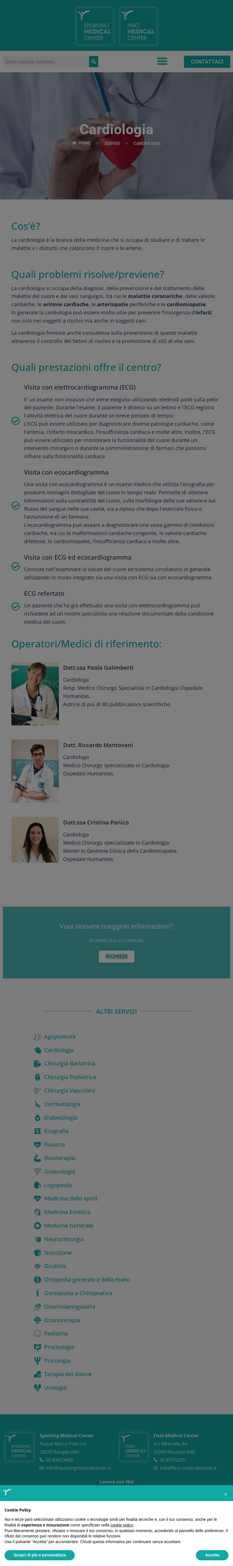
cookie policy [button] (121, 1525)
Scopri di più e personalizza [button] (40, 1555)
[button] (225, 1494)
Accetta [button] (212, 1555)
